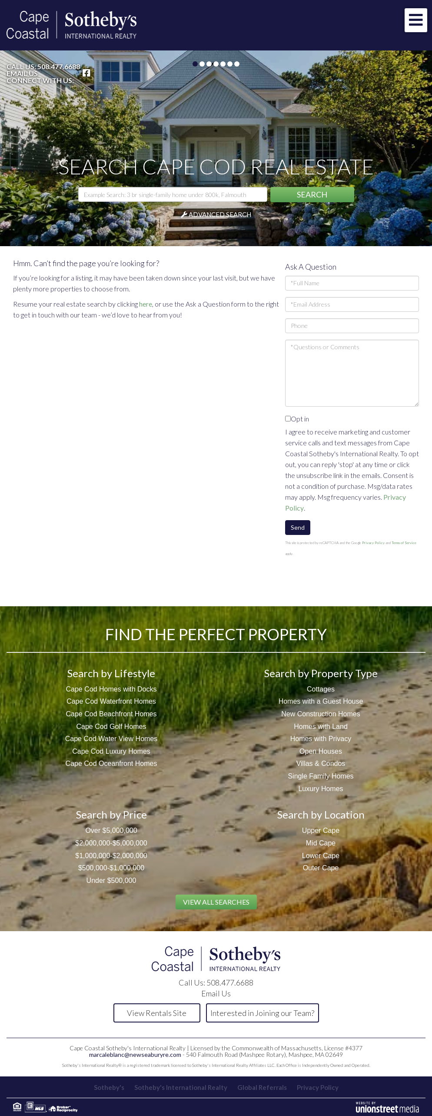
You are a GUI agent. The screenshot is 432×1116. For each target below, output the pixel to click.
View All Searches (216, 902)
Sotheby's (109, 1087)
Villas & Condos (321, 763)
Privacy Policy (373, 543)
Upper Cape (320, 830)
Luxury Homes (320, 788)
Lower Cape (320, 855)
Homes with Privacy (320, 738)
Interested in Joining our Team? (262, 1013)
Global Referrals (262, 1087)
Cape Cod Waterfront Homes (111, 701)
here (145, 304)
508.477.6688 (58, 66)
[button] (312, 194)
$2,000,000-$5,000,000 (111, 843)
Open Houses (320, 751)
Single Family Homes (320, 776)
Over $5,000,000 (111, 830)
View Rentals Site (156, 1013)
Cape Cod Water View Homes (111, 738)
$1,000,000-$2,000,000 (111, 855)
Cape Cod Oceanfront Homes (111, 763)
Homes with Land (321, 726)
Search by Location (321, 814)
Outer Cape (321, 868)
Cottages (321, 689)
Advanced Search (220, 214)
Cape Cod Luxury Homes (111, 751)
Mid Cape (321, 843)
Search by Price (111, 814)
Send (298, 527)
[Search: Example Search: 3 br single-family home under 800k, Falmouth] (172, 194)
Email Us (22, 73)
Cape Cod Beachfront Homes (111, 714)
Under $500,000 (111, 880)
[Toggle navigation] (416, 20)
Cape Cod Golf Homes (111, 726)
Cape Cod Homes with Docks (111, 689)
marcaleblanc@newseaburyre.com (135, 1054)
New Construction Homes (320, 714)
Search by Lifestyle (111, 673)
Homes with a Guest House (321, 701)
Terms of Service (404, 543)
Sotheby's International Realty (180, 1087)
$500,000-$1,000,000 (111, 868)
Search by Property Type (321, 673)
